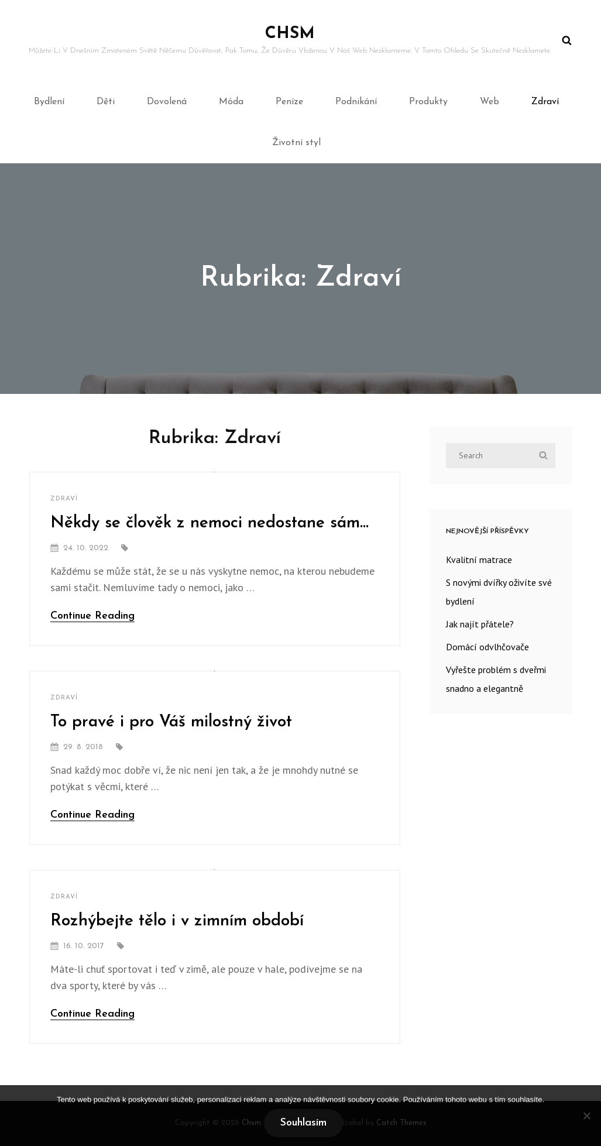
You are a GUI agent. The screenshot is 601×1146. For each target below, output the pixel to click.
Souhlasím (303, 1122)
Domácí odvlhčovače (487, 647)
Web (489, 102)
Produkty (428, 102)
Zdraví (545, 102)
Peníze (289, 102)
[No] (586, 1115)
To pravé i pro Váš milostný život (171, 722)
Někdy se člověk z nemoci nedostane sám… (209, 523)
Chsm (290, 34)
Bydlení (49, 102)
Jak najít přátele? (480, 624)
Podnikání (356, 102)
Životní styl (296, 142)
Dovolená (167, 102)
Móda (231, 102)
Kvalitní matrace (479, 559)
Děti (106, 102)
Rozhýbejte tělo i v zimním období (177, 921)
